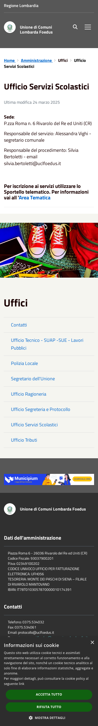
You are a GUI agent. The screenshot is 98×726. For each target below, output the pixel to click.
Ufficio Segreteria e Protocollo (40, 409)
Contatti (19, 324)
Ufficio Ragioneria (28, 393)
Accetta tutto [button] (49, 694)
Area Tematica (34, 197)
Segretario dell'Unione (33, 378)
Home (10, 60)
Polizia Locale (24, 363)
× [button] (92, 643)
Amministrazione (37, 60)
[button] (49, 717)
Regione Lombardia (21, 5)
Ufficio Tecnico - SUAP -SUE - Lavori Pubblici (47, 344)
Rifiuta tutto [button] (49, 707)
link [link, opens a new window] (21, 684)
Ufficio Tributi (24, 439)
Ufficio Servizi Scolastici (34, 424)
